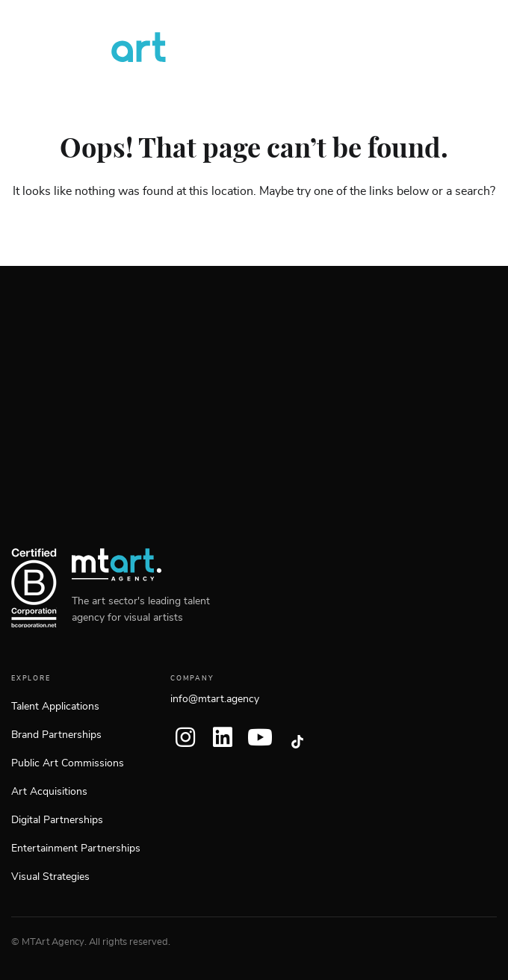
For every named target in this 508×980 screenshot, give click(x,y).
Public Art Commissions (67, 763)
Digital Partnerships (57, 820)
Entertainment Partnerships (75, 848)
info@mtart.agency (214, 699)
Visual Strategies (50, 877)
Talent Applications (55, 706)
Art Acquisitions (49, 792)
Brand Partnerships (56, 735)
